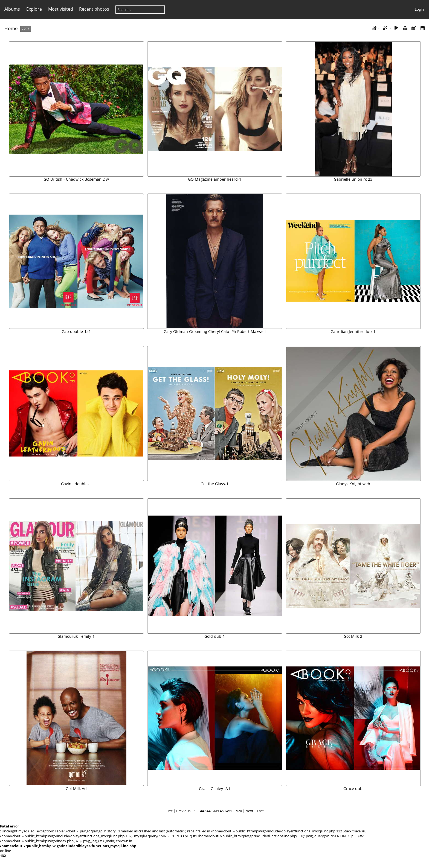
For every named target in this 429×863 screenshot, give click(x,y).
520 (239, 810)
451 (229, 810)
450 (222, 810)
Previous (183, 810)
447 (203, 810)
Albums (12, 9)
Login (419, 9)
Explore (34, 9)
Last (260, 810)
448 (209, 810)
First (169, 810)
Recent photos (94, 9)
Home (11, 28)
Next (249, 810)
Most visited (60, 9)
